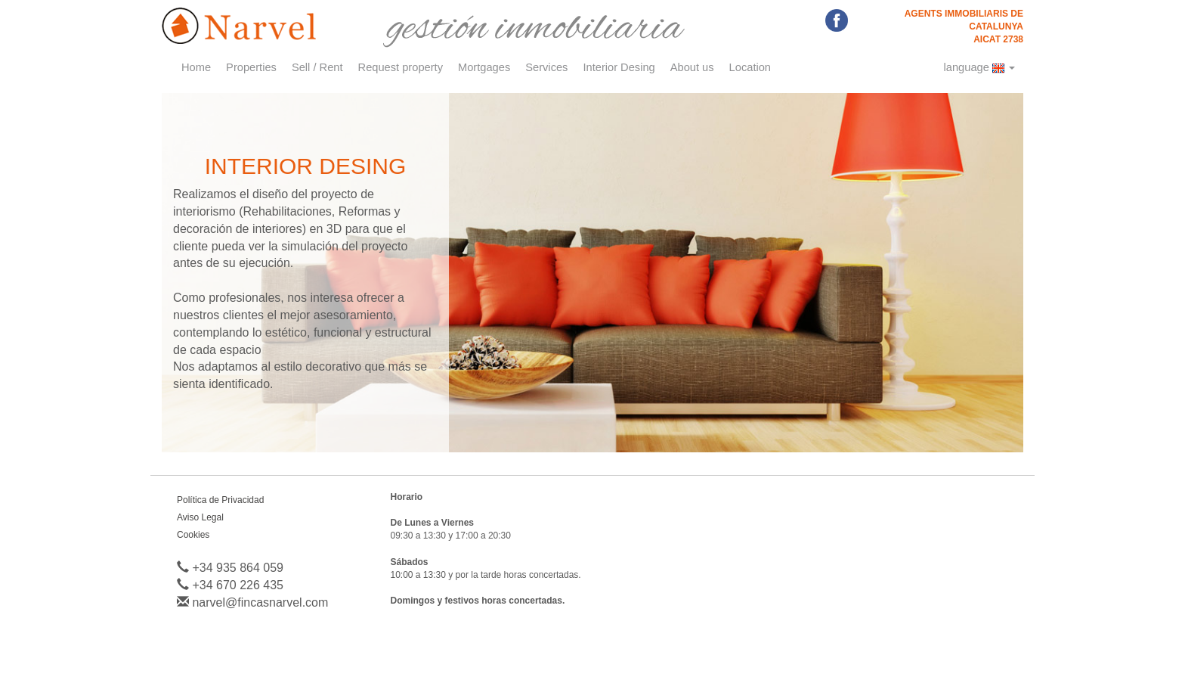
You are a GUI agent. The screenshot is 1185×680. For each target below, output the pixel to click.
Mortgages (484, 67)
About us (692, 67)
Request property (400, 67)
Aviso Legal (200, 517)
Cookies (193, 534)
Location (750, 67)
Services (546, 67)
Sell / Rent (317, 67)
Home (196, 67)
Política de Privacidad (220, 500)
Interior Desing (618, 67)
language (979, 67)
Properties (251, 67)
